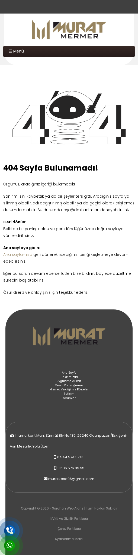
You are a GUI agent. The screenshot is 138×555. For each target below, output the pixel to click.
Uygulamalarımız (69, 381)
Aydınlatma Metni (69, 539)
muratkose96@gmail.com (71, 478)
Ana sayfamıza (17, 254)
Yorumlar (69, 398)
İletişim (69, 394)
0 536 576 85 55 (70, 468)
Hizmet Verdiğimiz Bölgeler (69, 389)
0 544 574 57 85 (71, 457)
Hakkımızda (69, 377)
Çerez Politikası (69, 529)
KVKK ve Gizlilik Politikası (69, 519)
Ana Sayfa (69, 373)
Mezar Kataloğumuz (69, 385)
